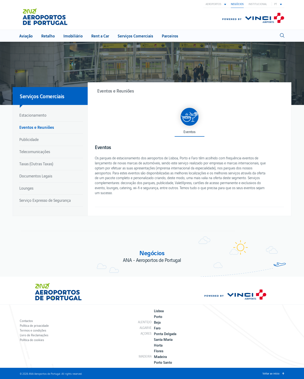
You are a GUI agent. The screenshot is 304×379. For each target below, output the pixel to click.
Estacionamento (32, 115)
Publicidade (29, 139)
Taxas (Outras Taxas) (36, 163)
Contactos (26, 320)
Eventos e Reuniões (36, 127)
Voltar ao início (271, 373)
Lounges (26, 188)
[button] (216, 4)
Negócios (237, 4)
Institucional (257, 4)
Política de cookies (32, 339)
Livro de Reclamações (34, 335)
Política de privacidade (34, 325)
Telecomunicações (34, 151)
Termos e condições (33, 330)
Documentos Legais (35, 176)
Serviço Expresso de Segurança (45, 200)
